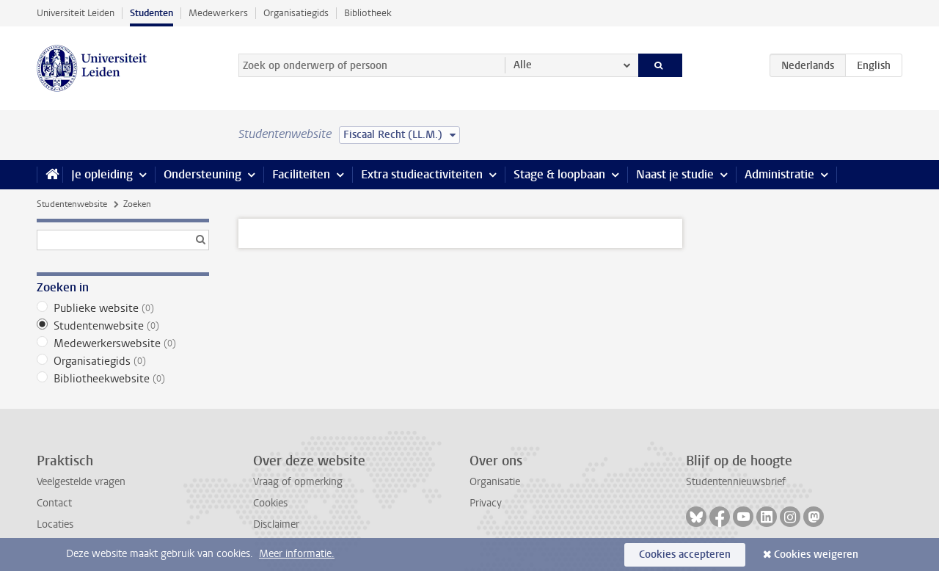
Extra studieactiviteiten (422, 174)
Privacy (486, 503)
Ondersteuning (202, 174)
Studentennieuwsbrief (736, 482)
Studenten (151, 13)
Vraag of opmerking (298, 482)
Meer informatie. (297, 554)
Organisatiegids (296, 13)
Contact (54, 503)
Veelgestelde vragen (81, 482)
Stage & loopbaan (559, 174)
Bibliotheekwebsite (123, 379)
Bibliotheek (368, 13)
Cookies (270, 503)
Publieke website (123, 308)
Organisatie (495, 482)
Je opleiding (102, 174)
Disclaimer (276, 524)
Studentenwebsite (72, 204)
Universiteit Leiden (75, 13)
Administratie (779, 174)
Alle (523, 65)
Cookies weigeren (816, 554)
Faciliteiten (301, 174)
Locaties (55, 524)
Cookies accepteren (685, 554)
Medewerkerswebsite (123, 343)
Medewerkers (218, 13)
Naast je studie (675, 174)
